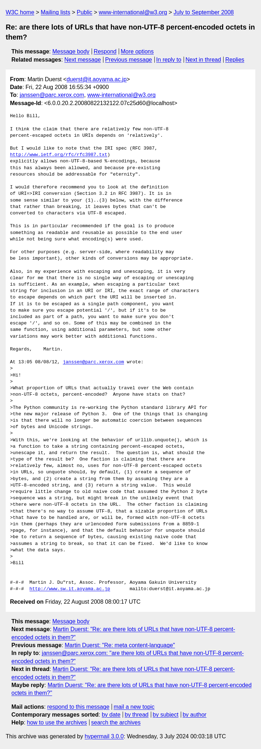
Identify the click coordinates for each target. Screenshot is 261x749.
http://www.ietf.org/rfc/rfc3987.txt (58, 155)
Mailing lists (55, 12)
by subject (165, 715)
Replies (234, 60)
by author (194, 715)
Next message (83, 60)
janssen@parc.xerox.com (52, 95)
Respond (105, 51)
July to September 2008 (204, 12)
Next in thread (203, 60)
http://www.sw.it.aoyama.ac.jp (70, 589)
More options (137, 51)
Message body (70, 51)
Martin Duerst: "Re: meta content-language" (120, 645)
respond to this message (78, 707)
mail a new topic (134, 707)
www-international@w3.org (133, 12)
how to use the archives (57, 722)
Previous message (128, 60)
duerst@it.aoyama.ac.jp (97, 79)
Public (84, 12)
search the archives (116, 722)
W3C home (20, 12)
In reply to (168, 60)
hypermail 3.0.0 (104, 736)
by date (111, 715)
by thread (137, 715)
